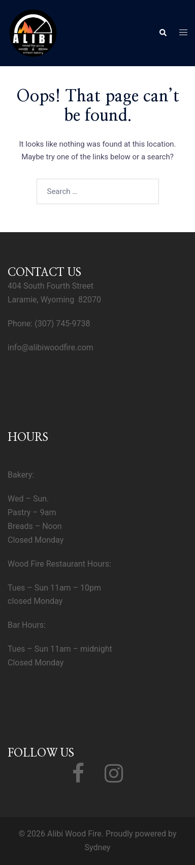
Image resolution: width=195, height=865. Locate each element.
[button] (162, 33)
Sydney (98, 847)
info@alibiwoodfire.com (50, 347)
